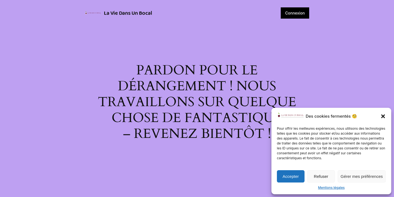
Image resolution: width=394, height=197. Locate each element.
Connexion (295, 13)
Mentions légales (331, 188)
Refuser (321, 176)
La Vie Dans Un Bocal (128, 13)
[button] (383, 116)
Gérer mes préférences (362, 176)
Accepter (291, 176)
